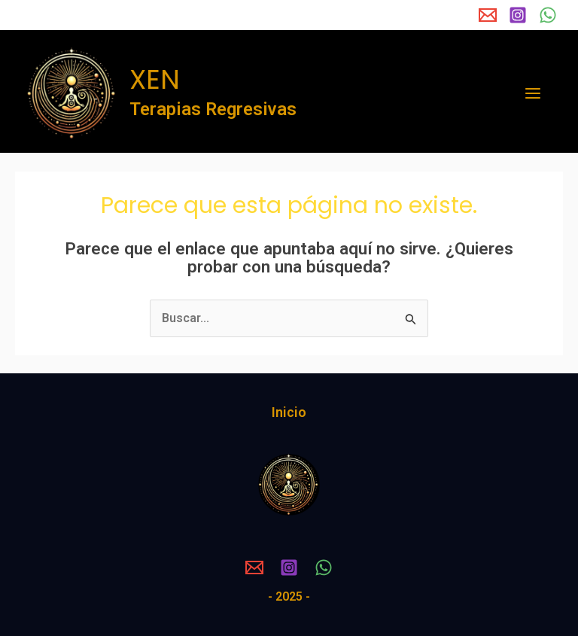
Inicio (289, 412)
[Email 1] (488, 15)
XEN (154, 79)
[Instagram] (518, 15)
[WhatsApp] (548, 15)
